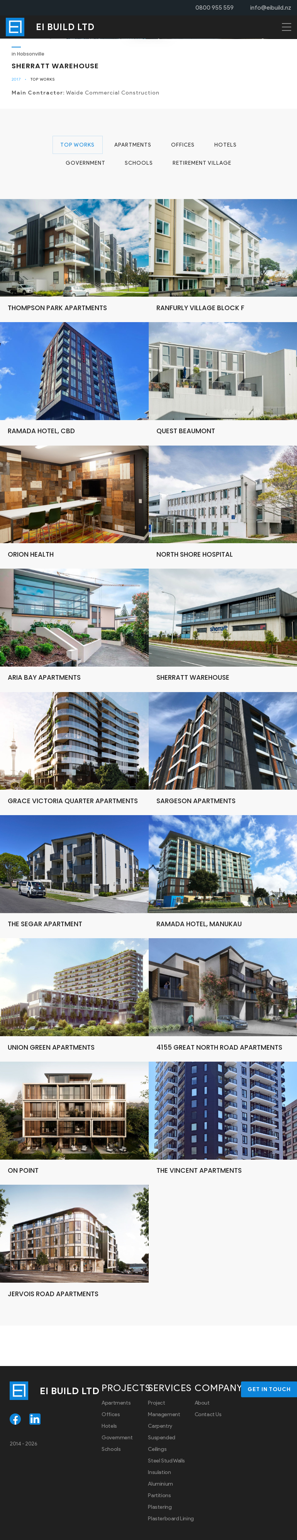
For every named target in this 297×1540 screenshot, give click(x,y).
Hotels (226, 145)
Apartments (132, 145)
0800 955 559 (214, 7)
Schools (139, 164)
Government (85, 164)
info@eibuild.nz (270, 7)
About (202, 1404)
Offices (183, 145)
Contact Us (208, 1416)
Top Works (43, 79)
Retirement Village (202, 164)
